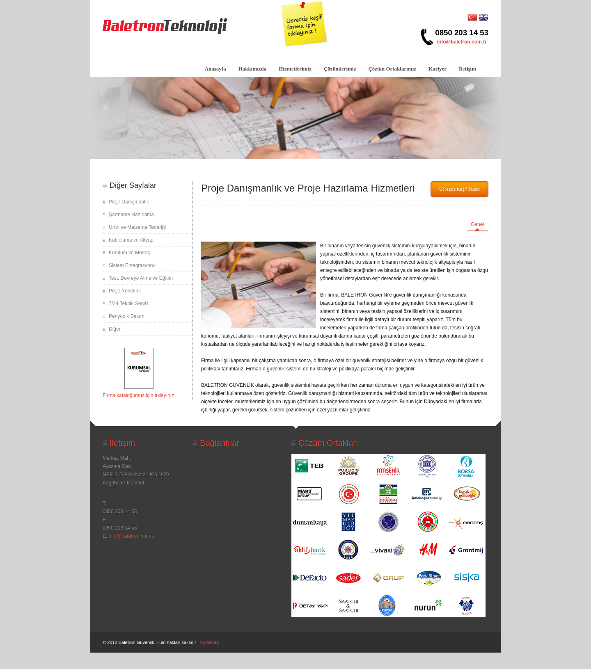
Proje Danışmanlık (129, 202)
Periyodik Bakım (126, 316)
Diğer (115, 329)
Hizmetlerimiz (295, 69)
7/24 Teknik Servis (129, 303)
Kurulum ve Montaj (129, 253)
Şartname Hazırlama (131, 214)
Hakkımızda (252, 69)
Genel (477, 224)
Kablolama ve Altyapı (132, 240)
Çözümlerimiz (340, 69)
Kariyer (437, 69)
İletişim (467, 69)
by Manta (209, 642)
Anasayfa (215, 69)
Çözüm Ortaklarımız (392, 69)
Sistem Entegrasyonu (132, 265)
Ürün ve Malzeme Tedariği (137, 227)
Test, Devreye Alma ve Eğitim (141, 278)
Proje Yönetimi (125, 291)
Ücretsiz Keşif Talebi (459, 189)
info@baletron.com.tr (462, 42)
